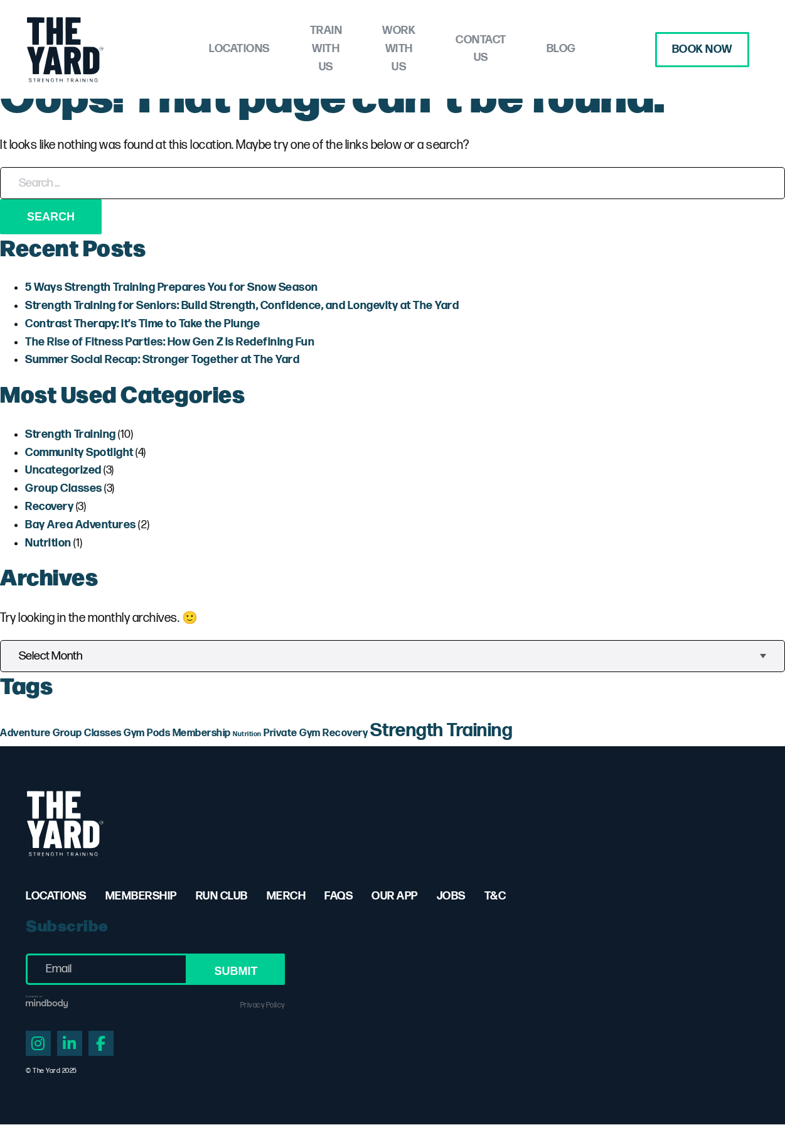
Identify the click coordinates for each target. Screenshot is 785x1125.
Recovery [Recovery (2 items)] (345, 733)
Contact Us (518, 49)
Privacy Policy (262, 1005)
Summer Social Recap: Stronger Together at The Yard (162, 359)
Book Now (698, 49)
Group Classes (63, 488)
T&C (495, 896)
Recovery (49, 506)
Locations (198, 48)
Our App (394, 896)
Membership (141, 896)
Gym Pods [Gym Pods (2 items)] (147, 733)
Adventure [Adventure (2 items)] (25, 733)
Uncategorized (63, 470)
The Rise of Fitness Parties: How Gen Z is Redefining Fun (169, 342)
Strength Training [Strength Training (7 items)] (441, 731)
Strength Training (70, 434)
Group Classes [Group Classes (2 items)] (87, 733)
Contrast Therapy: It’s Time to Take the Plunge (142, 323)
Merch (286, 896)
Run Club (222, 896)
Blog (602, 48)
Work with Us (414, 49)
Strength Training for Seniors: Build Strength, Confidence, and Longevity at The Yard (242, 305)
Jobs (451, 896)
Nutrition (48, 543)
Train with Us (303, 49)
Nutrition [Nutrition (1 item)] (247, 734)
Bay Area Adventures (80, 524)
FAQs (338, 896)
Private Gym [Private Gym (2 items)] (292, 733)
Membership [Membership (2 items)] (202, 733)
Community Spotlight (79, 452)
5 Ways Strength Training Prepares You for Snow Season (171, 287)
